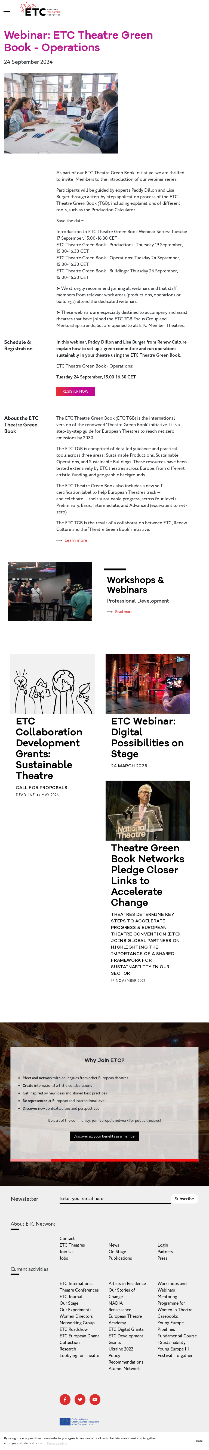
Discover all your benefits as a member (104, 1162)
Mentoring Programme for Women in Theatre (175, 1303)
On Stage (117, 1252)
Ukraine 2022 (121, 1349)
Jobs (64, 1258)
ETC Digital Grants (126, 1329)
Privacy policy (57, 1443)
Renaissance (120, 1310)
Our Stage (69, 1303)
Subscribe (184, 1199)
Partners (165, 1252)
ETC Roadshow (74, 1329)
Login (163, 1245)
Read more (123, 611)
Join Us (66, 1252)
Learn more (75, 540)
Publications (120, 1258)
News (114, 1245)
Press (162, 1258)
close (199, 1441)
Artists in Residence (127, 1284)
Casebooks (168, 1316)
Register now (75, 391)
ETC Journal (71, 1297)
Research (68, 1349)
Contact (67, 1239)
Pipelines (166, 1329)
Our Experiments (75, 1310)
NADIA (116, 1303)
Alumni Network (124, 1369)
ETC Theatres (72, 1245)
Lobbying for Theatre (79, 1356)
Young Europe (171, 1323)
